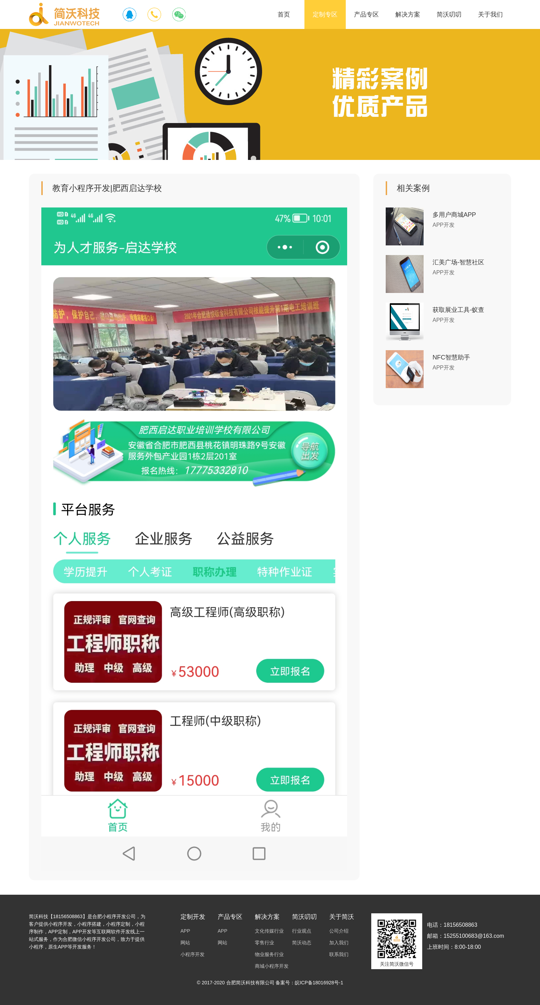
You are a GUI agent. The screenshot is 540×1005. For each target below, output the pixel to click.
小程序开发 (192, 954)
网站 (185, 942)
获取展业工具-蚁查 (458, 309)
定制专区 (325, 14)
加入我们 (339, 942)
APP (185, 931)
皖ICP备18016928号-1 (319, 982)
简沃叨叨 (449, 14)
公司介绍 (339, 931)
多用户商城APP (454, 214)
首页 (284, 14)
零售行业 (264, 942)
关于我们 (490, 14)
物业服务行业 (269, 954)
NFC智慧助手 (451, 357)
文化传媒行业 (269, 931)
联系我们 (339, 954)
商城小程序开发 (272, 966)
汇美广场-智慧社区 (458, 262)
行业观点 (301, 931)
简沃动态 (301, 942)
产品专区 (366, 14)
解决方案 (407, 14)
